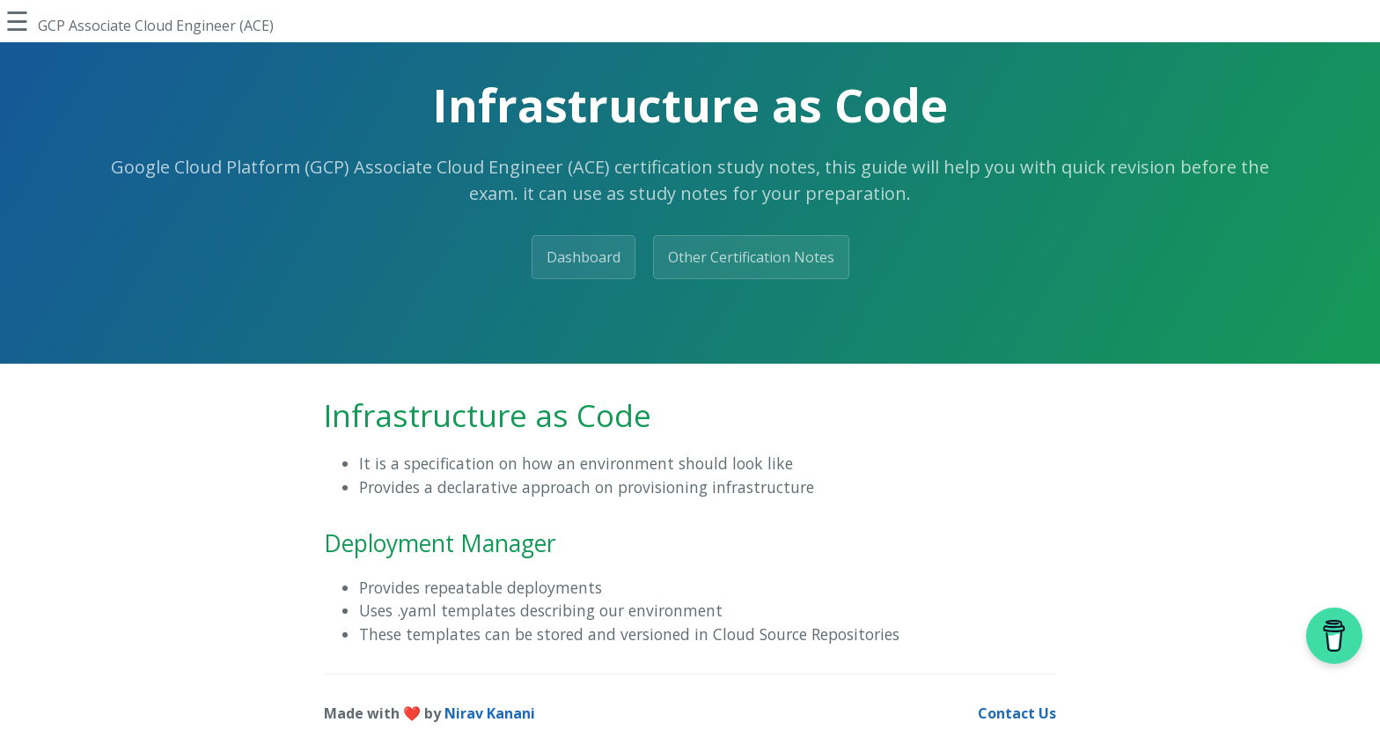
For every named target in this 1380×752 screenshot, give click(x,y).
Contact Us (1017, 713)
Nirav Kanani (489, 713)
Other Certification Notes (751, 257)
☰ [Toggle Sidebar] (17, 21)
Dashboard (583, 257)
